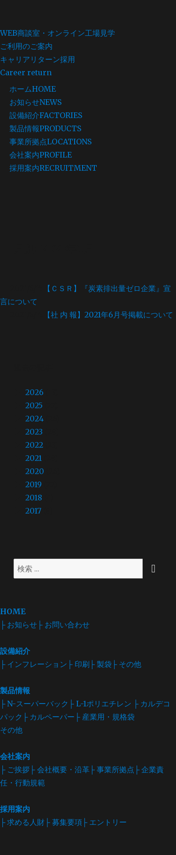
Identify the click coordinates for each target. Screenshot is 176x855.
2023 (34, 431)
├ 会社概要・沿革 (59, 769)
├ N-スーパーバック (34, 703)
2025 (34, 405)
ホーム (32, 89)
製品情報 (45, 128)
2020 (34, 471)
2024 (34, 418)
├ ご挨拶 (15, 769)
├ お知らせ (18, 624)
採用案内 (53, 168)
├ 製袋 (101, 664)
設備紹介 (45, 115)
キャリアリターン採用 (88, 67)
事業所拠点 (50, 141)
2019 (33, 484)
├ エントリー (104, 822)
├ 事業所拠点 (112, 769)
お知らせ (35, 102)
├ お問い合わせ (63, 624)
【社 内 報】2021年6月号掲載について (108, 314)
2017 (33, 510)
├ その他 (126, 664)
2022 (34, 445)
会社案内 (40, 154)
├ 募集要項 (63, 822)
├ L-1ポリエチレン (100, 703)
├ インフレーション (33, 664)
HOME (13, 611)
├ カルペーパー (49, 716)
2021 (33, 458)
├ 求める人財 (22, 822)
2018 (33, 497)
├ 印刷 (78, 664)
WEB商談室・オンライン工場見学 (88, 40)
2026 (34, 392)
